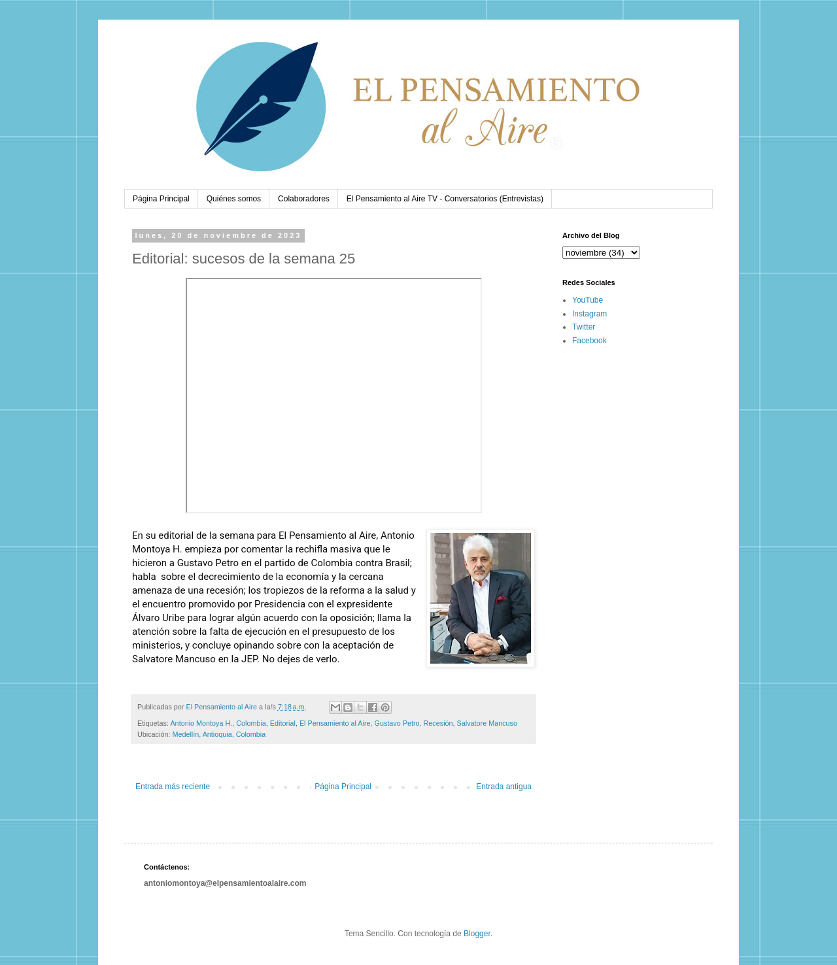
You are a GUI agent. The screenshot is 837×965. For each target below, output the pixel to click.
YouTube (587, 300)
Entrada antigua (504, 786)
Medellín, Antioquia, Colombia (218, 734)
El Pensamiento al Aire (335, 723)
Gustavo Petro (397, 723)
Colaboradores (304, 198)
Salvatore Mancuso (487, 723)
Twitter (583, 326)
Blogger (477, 933)
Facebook (589, 340)
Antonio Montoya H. (201, 723)
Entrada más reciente (172, 786)
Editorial (283, 723)
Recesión (438, 723)
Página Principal (161, 198)
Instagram (589, 313)
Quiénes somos (234, 198)
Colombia (251, 723)
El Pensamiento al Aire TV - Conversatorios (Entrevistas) (445, 198)
